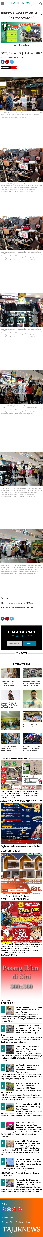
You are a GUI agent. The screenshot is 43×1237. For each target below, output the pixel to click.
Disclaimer (20, 1222)
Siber (12, 1222)
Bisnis (7, 50)
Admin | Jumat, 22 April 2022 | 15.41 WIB (13, 57)
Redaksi (5, 1222)
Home (2, 50)
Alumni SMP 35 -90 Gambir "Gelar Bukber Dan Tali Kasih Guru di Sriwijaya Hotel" (27, 1143)
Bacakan (5, 67)
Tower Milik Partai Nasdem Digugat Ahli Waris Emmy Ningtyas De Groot (27, 1048)
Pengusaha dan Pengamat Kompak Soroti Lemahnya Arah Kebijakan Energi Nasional (28, 1182)
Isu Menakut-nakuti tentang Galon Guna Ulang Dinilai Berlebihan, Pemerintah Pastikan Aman (27, 1068)
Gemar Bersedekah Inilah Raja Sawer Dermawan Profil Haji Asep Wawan (28, 1009)
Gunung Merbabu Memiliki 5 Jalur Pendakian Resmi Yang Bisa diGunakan (27, 1106)
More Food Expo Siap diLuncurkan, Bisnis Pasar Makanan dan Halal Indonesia (28, 1124)
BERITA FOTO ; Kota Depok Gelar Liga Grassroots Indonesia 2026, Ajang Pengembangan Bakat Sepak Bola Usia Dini (21, 1088)
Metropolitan (14, 50)
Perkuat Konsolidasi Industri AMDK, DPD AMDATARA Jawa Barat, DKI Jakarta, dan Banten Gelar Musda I (28, 1163)
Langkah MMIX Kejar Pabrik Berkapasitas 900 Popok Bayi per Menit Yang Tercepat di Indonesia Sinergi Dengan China (21, 1030)
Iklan (28, 1222)
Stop (14, 67)
